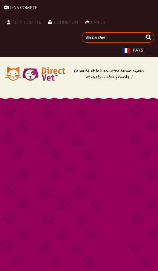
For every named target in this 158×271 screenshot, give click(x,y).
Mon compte (24, 22)
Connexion (63, 22)
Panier (95, 22)
